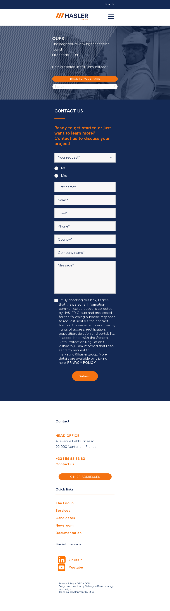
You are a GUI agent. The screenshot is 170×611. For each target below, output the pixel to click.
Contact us (65, 464)
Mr (59, 168)
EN (106, 4)
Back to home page (85, 78)
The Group (65, 503)
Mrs (60, 175)
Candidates (65, 518)
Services (63, 510)
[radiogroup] (85, 172)
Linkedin (75, 560)
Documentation (69, 533)
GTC (79, 583)
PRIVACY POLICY (81, 363)
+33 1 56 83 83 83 (70, 459)
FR (112, 4)
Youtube (76, 567)
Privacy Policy (66, 583)
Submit (85, 376)
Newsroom (64, 525)
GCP (87, 583)
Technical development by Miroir (77, 592)
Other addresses (85, 476)
